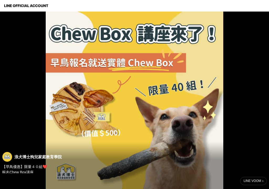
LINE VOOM (252, 181)
